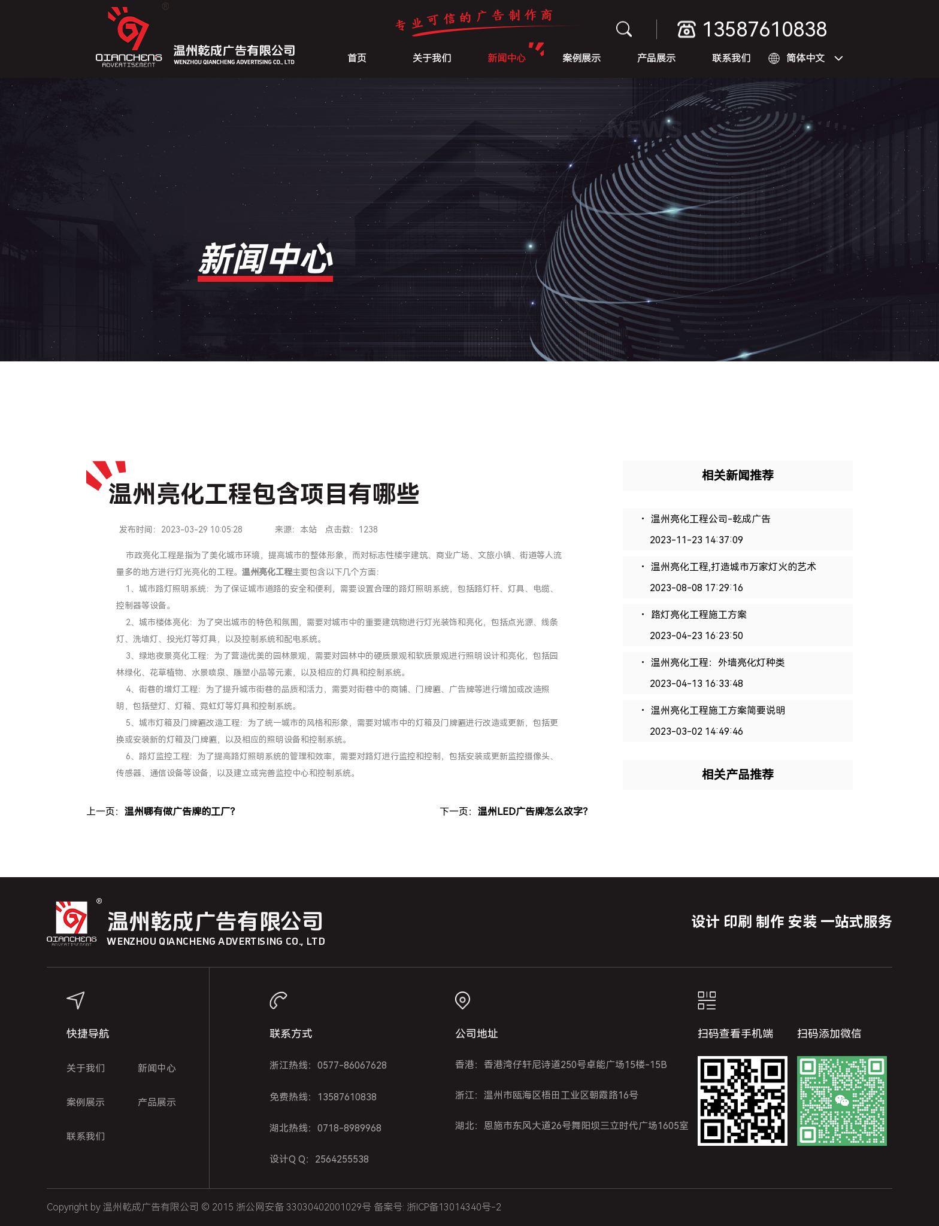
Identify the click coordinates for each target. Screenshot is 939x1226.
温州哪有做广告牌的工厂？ (182, 811)
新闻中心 (506, 58)
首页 (356, 58)
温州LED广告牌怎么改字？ (535, 811)
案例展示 (581, 58)
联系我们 (731, 58)
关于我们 (432, 58)
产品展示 (656, 58)
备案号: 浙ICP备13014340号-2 (437, 1207)
